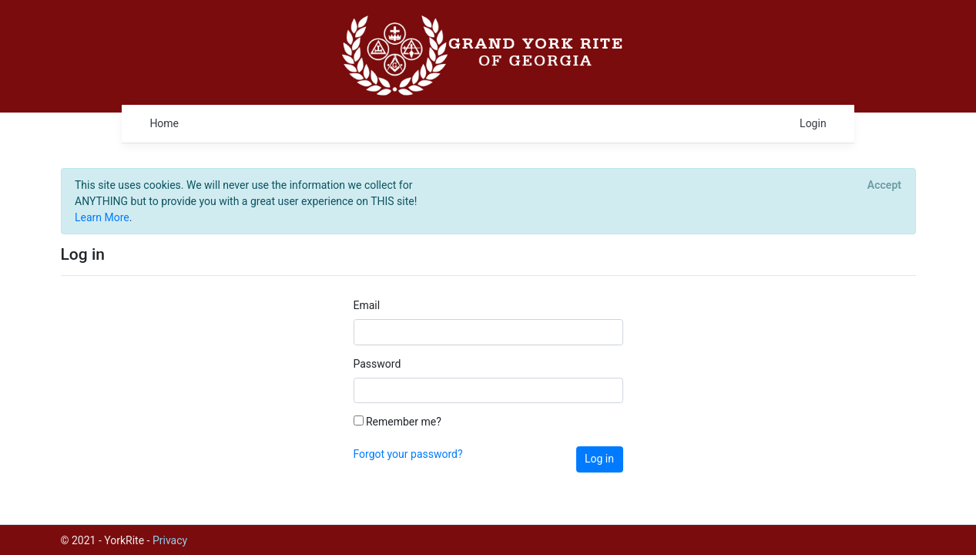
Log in (599, 458)
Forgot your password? (408, 454)
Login (813, 123)
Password (377, 364)
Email (367, 305)
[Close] (884, 185)
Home (164, 123)
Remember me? (397, 421)
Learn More (102, 217)
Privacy (170, 540)
